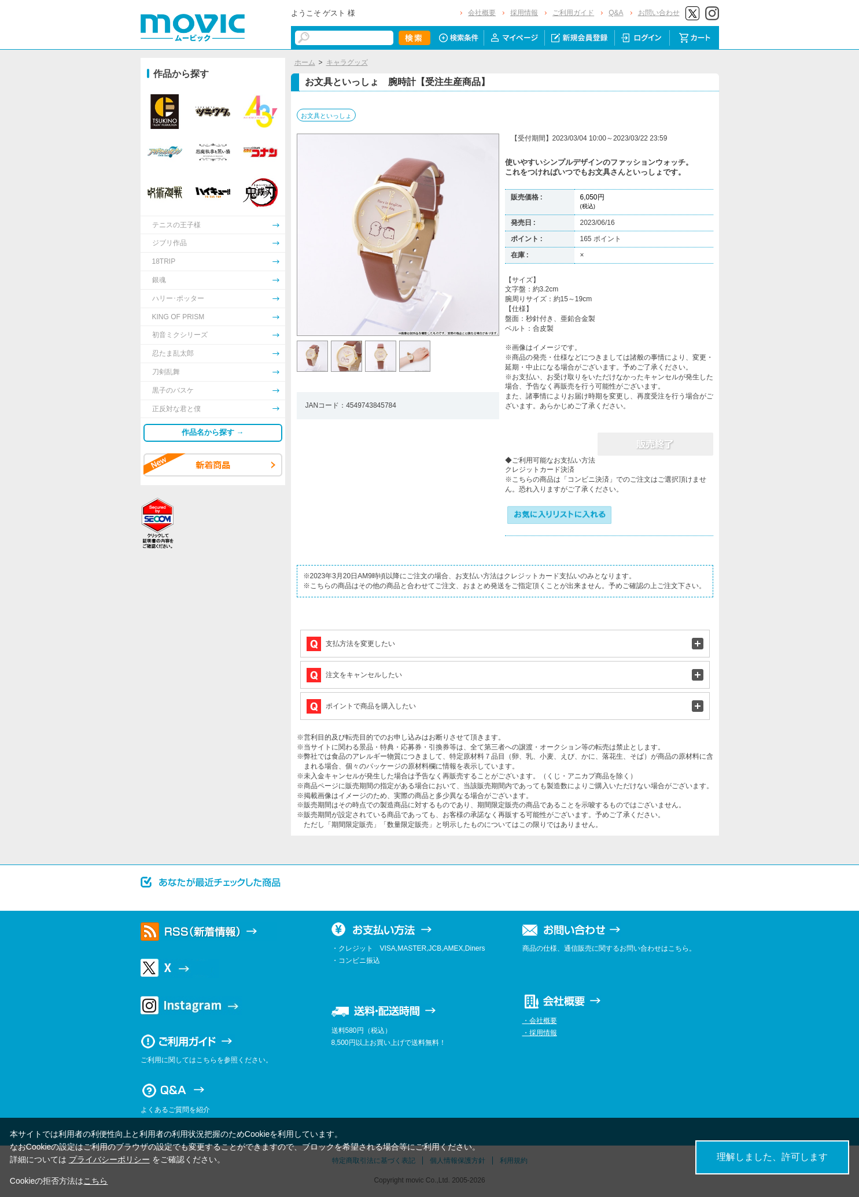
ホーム (304, 62)
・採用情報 (539, 1033)
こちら (95, 1180)
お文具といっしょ (326, 115)
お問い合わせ (659, 13)
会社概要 (482, 13)
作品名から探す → (213, 432)
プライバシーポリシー (109, 1159)
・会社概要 (539, 1021)
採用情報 (524, 13)
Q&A (616, 13)
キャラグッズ (347, 62)
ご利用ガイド (573, 13)
